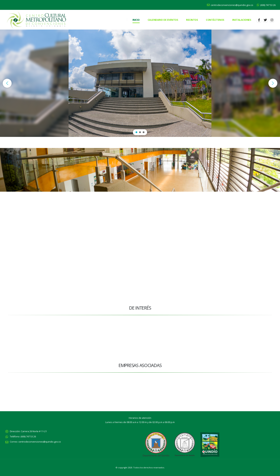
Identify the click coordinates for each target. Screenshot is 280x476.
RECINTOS (192, 19)
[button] (7, 83)
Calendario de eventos (163, 19)
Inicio (136, 19)
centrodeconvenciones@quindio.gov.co (230, 5)
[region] (140, 83)
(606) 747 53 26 (266, 5)
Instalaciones (241, 19)
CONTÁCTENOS (215, 19)
